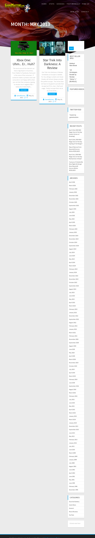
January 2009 (73, 456)
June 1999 (72, 479)
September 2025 (74, 202)
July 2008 (72, 459)
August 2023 (72, 285)
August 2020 (72, 342)
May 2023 (72, 295)
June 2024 (72, 252)
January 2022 (73, 325)
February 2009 (73, 453)
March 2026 (72, 182)
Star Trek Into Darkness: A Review (52, 64)
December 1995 (73, 486)
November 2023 (73, 275)
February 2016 (73, 392)
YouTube (71, 511)
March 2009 (72, 449)
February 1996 (73, 483)
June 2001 (72, 473)
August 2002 (72, 463)
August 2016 (72, 386)
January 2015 (73, 412)
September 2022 (74, 316)
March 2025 (72, 222)
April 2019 (72, 369)
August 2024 (72, 245)
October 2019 (73, 362)
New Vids (74, 12)
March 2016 (72, 389)
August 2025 (72, 205)
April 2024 (72, 259)
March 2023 (72, 302)
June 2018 (72, 379)
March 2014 (72, 416)
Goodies (60, 4)
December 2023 (73, 272)
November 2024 (73, 235)
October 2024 (73, 239)
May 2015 (72, 402)
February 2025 (73, 225)
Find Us (85, 4)
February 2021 (73, 332)
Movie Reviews (73, 508)
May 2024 (72, 255)
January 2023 (73, 309)
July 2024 (72, 249)
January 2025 (73, 229)
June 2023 (72, 292)
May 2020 (72, 349)
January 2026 (73, 188)
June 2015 (72, 399)
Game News (72, 501)
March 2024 (72, 262)
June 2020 (72, 346)
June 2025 (72, 212)
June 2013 (72, 429)
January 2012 (73, 439)
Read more (24, 90)
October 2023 (73, 279)
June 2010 (72, 446)
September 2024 (74, 242)
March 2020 (72, 356)
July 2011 (72, 443)
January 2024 (73, 269)
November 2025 (73, 195)
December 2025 (73, 192)
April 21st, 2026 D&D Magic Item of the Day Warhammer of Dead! (75, 153)
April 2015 (72, 406)
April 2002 (72, 469)
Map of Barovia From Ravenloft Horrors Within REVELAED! (75, 145)
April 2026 (72, 178)
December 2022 (73, 312)
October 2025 (73, 198)
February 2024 (73, 265)
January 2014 (73, 419)
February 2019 (73, 376)
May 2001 (72, 476)
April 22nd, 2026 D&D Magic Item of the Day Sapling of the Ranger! (75, 138)
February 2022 (73, 322)
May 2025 (72, 215)
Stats (51, 4)
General (71, 504)
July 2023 (72, 289)
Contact (85, 12)
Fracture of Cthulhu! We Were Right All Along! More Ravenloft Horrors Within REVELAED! (76, 163)
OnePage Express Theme (52, 534)
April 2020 (72, 352)
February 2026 (73, 185)
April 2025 (72, 219)
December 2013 (73, 422)
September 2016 (74, 382)
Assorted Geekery (74, 498)
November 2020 (73, 336)
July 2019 (72, 366)
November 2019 (73, 359)
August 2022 (72, 319)
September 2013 (74, 426)
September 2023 (74, 282)
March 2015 (72, 409)
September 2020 (74, 339)
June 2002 (72, 466)
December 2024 (73, 232)
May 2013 (72, 433)
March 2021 (72, 329)
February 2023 (73, 305)
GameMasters (20, 96)
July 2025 (72, 208)
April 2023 (72, 299)
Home (44, 4)
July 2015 (72, 396)
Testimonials (73, 4)
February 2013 (73, 436)
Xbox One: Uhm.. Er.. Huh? (24, 62)
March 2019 (72, 372)
